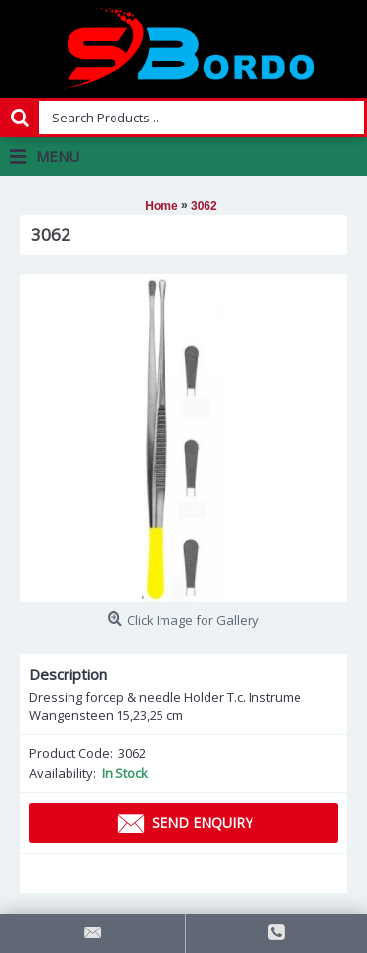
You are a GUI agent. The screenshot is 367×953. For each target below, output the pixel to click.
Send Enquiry (183, 823)
